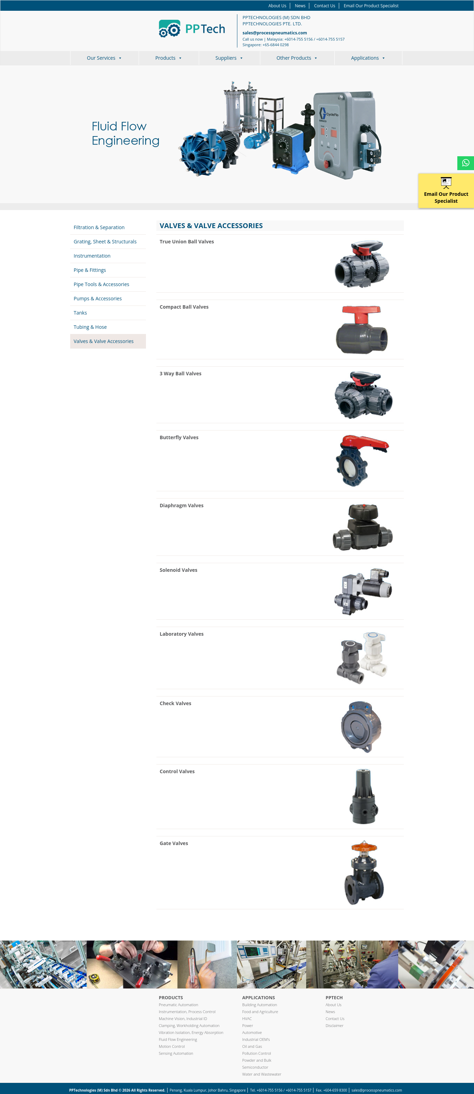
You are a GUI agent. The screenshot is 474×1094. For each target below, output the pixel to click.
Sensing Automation (176, 1053)
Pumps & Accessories (98, 298)
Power (247, 1025)
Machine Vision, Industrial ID (183, 1018)
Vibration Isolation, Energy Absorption (191, 1032)
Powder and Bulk (256, 1060)
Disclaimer (334, 1025)
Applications (368, 58)
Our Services (104, 58)
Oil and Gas (252, 1046)
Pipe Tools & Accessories (101, 284)
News (300, 6)
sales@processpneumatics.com (275, 33)
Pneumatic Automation (178, 1004)
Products (168, 58)
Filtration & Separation (99, 227)
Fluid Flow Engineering (178, 1039)
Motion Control (172, 1046)
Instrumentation (92, 255)
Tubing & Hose (90, 327)
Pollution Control (256, 1053)
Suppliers (229, 58)
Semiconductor (255, 1067)
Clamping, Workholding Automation (189, 1025)
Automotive (252, 1032)
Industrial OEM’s (256, 1039)
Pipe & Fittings (90, 270)
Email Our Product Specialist (371, 6)
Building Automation (259, 1004)
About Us (277, 6)
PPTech (334, 997)
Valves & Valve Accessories (104, 341)
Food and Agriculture (260, 1011)
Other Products (297, 58)
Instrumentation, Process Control (187, 1011)
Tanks (80, 312)
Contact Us (324, 6)
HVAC (247, 1018)
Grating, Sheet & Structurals (105, 241)
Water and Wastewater (261, 1074)
